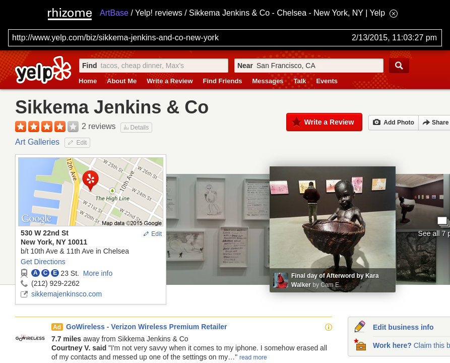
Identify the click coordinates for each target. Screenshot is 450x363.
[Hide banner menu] (393, 13)
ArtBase (114, 13)
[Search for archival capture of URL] (225, 37)
